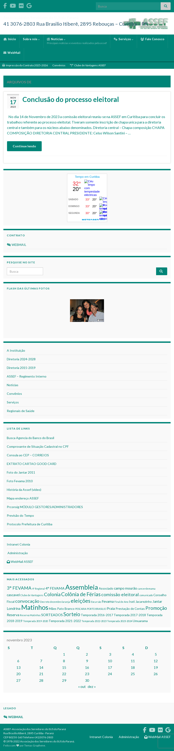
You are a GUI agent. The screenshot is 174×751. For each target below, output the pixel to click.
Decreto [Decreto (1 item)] (44, 601)
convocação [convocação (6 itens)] (27, 601)
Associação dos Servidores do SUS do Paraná (66, 16)
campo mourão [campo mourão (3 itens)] (125, 588)
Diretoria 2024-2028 (21, 359)
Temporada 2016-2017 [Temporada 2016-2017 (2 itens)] (97, 615)
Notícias (77, 41)
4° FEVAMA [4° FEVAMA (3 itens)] (55, 588)
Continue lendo (24, 146)
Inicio (9, 39)
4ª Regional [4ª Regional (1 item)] (38, 588)
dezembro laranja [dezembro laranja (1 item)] (60, 601)
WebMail (11, 52)
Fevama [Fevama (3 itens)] (108, 601)
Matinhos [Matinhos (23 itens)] (34, 607)
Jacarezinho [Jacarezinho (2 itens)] (143, 601)
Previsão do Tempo (20, 515)
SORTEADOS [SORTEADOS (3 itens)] (52, 615)
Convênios (58, 65)
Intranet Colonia (18, 544)
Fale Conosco (152, 39)
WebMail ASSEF (20, 561)
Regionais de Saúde (20, 411)
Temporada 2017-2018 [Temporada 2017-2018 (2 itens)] (130, 615)
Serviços (123, 39)
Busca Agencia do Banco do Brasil (30, 438)
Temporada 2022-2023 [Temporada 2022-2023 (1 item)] (94, 621)
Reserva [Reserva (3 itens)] (13, 615)
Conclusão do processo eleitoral (70, 99)
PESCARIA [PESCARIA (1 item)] (80, 608)
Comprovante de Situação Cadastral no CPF (38, 446)
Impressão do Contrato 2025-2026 (25, 65)
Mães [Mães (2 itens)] (52, 608)
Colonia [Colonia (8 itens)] (52, 594)
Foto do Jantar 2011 (21, 472)
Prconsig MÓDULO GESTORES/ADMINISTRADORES (45, 507)
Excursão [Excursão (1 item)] (96, 601)
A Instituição (16, 350)
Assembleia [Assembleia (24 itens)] (81, 587)
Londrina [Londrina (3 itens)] (13, 608)
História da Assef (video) (24, 490)
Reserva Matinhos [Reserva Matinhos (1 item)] (30, 615)
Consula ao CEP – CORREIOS (28, 455)
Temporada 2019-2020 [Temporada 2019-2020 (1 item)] (35, 621)
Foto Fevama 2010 (20, 481)
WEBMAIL (16, 245)
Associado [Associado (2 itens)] (106, 588)
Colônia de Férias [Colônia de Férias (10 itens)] (81, 594)
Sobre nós (31, 39)
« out (82, 686)
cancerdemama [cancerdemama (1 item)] (146, 588)
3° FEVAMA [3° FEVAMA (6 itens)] (19, 587)
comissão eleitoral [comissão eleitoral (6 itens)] (120, 594)
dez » (92, 686)
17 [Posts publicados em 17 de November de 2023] (110, 667)
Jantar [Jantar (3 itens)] (157, 601)
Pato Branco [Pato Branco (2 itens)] (66, 608)
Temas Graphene (34, 745)
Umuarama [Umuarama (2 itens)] (140, 621)
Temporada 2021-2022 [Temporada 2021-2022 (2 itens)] (65, 621)
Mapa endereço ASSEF (23, 498)
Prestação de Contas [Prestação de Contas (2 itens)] (130, 608)
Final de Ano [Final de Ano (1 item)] (121, 601)
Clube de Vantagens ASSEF (88, 65)
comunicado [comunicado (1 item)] (146, 595)
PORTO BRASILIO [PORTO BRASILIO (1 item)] (96, 608)
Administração (17, 553)
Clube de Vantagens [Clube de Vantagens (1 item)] (31, 595)
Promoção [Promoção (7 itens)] (156, 608)
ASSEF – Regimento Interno (26, 376)
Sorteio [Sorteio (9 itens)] (71, 614)
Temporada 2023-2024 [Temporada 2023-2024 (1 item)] (119, 621)
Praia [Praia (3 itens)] (111, 608)
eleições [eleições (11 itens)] (80, 600)
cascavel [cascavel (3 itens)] (13, 595)
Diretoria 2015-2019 (21, 368)
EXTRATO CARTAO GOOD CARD (31, 464)
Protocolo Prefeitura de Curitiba (29, 524)
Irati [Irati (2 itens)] (132, 601)
